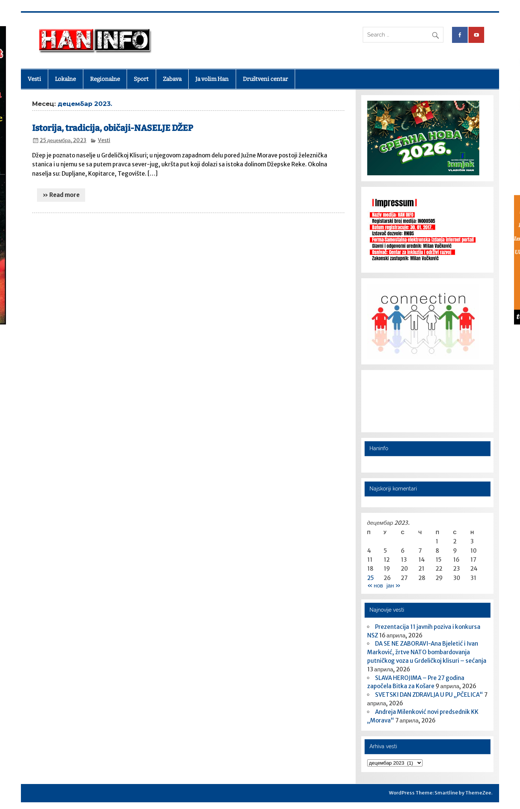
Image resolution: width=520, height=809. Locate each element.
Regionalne (105, 79)
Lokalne (65, 79)
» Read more (61, 194)
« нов (375, 585)
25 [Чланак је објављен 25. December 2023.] (370, 577)
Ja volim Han (212, 79)
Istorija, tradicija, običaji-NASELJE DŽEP (112, 128)
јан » (393, 585)
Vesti (34, 79)
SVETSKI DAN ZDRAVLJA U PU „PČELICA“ (429, 694)
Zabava (172, 79)
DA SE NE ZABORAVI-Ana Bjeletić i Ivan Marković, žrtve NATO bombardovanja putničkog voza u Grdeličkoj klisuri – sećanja (426, 652)
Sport (141, 79)
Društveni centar (265, 79)
